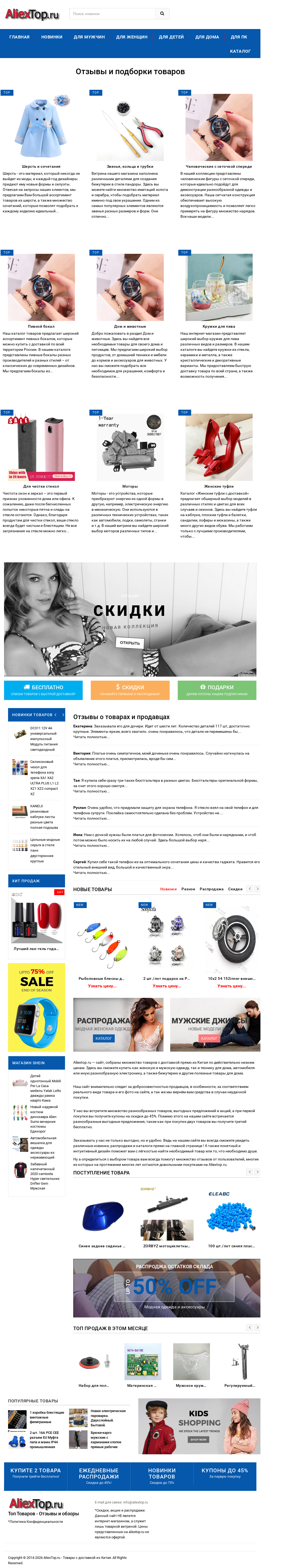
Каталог (240, 51)
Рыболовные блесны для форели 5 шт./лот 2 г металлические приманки (104, 978)
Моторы (130, 486)
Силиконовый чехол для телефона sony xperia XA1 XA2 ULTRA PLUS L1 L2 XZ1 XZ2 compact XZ (44, 778)
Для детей (171, 37)
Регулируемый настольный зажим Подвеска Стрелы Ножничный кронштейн (241, 1385)
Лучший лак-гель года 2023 (38, 948)
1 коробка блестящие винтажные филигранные (47, 1417)
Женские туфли (219, 486)
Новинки (52, 37)
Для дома (207, 37)
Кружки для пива (219, 326)
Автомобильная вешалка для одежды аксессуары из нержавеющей (43, 1148)
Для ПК (239, 37)
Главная (19, 37)
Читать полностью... (91, 737)
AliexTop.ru (52, 1558)
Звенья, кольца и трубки (130, 166)
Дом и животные (130, 326)
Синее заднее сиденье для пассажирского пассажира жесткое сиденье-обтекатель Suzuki (104, 1246)
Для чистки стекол (41, 486)
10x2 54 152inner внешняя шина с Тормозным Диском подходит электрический (233, 978)
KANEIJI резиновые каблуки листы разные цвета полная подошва (44, 817)
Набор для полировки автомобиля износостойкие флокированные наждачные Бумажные (96, 1385)
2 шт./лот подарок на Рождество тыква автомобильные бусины (168, 978)
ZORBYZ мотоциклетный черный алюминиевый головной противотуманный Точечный (168, 1246)
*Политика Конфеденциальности (35, 1522)
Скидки (235, 889)
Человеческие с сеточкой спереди (219, 166)
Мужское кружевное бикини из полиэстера (193, 1385)
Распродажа (212, 889)
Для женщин (131, 37)
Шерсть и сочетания (41, 166)
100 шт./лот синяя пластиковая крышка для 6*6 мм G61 (233, 1246)
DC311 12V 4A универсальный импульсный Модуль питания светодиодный (44, 739)
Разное (188, 889)
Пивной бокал (41, 326)
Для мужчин (89, 37)
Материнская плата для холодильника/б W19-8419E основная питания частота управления (144, 1385)
